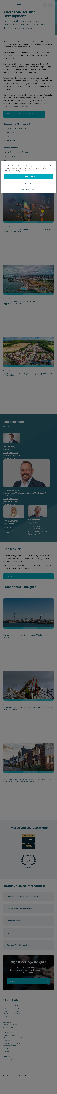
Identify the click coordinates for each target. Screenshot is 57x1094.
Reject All (28, 183)
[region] (28, 177)
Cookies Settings (28, 189)
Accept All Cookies (28, 176)
